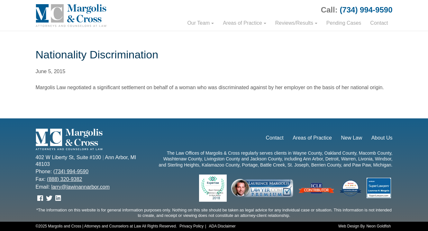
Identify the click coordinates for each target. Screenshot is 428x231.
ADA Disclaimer (222, 226)
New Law (351, 138)
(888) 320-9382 (64, 179)
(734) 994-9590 (366, 9)
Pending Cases (343, 23)
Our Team (198, 23)
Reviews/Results (294, 23)
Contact (379, 23)
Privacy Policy (191, 226)
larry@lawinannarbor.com (80, 187)
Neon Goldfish (378, 226)
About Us (382, 138)
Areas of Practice (242, 23)
